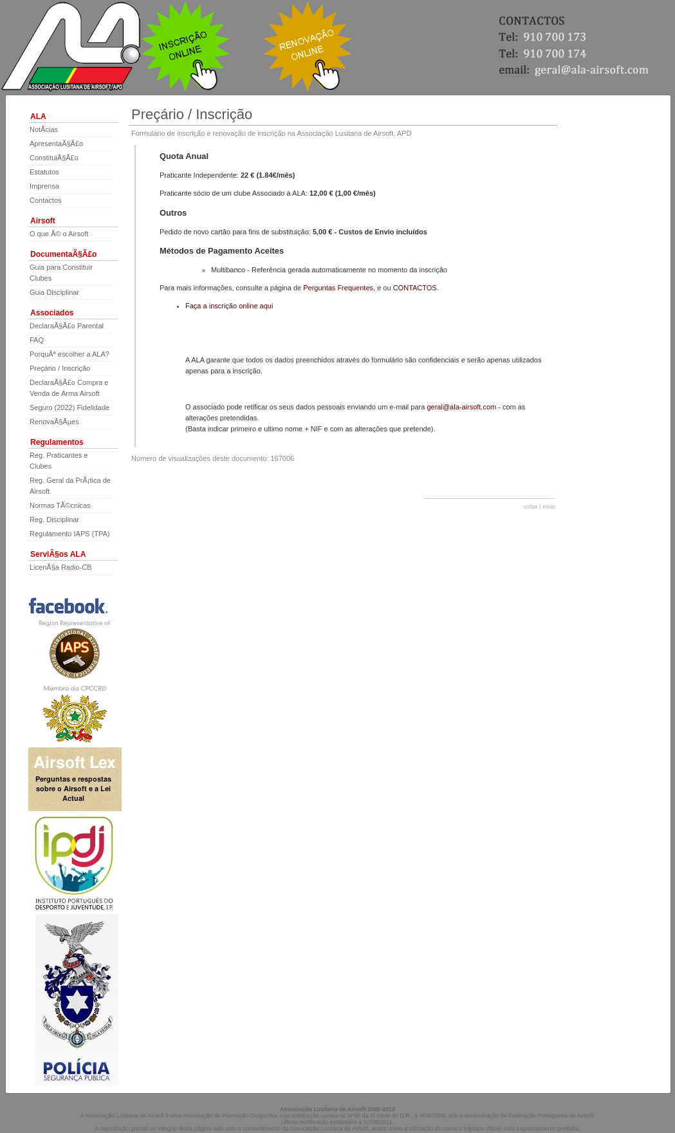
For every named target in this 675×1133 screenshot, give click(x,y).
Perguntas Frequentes (338, 288)
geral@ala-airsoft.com (461, 407)
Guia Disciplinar (54, 292)
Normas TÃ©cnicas (60, 505)
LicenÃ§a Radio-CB (61, 567)
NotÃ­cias (44, 129)
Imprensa (44, 186)
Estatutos (44, 172)
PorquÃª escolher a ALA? (69, 354)
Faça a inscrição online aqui (229, 306)
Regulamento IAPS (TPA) (70, 534)
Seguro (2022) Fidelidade (69, 407)
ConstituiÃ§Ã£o (54, 158)
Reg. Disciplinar (54, 519)
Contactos (46, 200)
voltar (531, 506)
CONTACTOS (415, 288)
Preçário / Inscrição (60, 368)
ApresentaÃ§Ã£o (56, 143)
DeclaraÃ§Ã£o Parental (67, 326)
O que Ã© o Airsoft (59, 234)
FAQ (37, 340)
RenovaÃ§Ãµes (54, 422)
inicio (549, 506)
